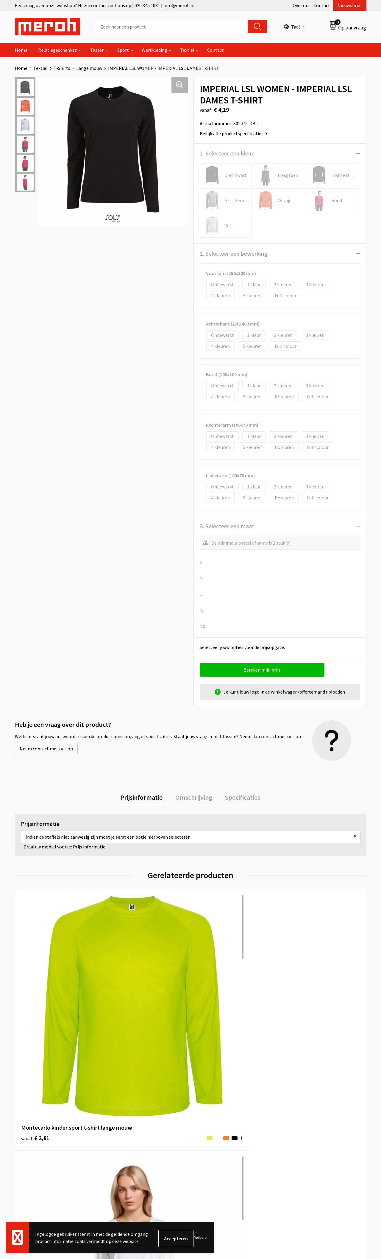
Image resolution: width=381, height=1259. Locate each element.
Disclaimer (296, 1126)
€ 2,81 (35, 1002)
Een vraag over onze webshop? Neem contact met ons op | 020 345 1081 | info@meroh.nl (105, 5)
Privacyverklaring (302, 1117)
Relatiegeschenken (57, 50)
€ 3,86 (299, 1002)
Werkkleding (154, 50)
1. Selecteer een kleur (227, 153)
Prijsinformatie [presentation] (145, 798)
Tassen (97, 50)
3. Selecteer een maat (227, 526)
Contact (321, 5)
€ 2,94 (123, 1002)
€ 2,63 (211, 1002)
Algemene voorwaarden (309, 1090)
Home (21, 50)
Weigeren (201, 1238)
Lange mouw (89, 68)
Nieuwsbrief (350, 5)
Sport (123, 50)
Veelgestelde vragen (131, 1108)
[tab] (145, 798)
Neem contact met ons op (46, 749)
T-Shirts (62, 68)
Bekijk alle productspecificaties (233, 133)
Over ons (301, 5)
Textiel (187, 50)
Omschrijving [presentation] (193, 798)
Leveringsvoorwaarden (308, 1099)
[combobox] (171, 26)
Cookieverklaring (302, 1108)
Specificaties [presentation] (238, 798)
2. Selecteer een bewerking (234, 253)
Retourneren (211, 1099)
